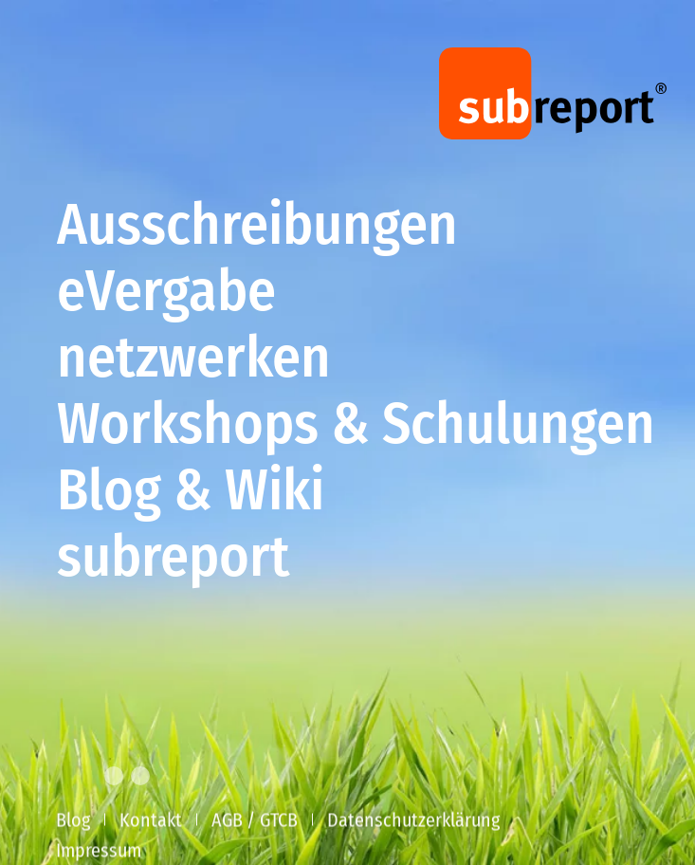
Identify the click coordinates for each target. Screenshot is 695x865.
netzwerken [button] (194, 360)
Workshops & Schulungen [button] (356, 427)
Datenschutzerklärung (413, 821)
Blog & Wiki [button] (190, 493)
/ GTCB (272, 821)
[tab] (80, 775)
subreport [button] (173, 559)
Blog (73, 821)
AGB (227, 821)
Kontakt (150, 821)
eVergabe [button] (166, 294)
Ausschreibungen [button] (257, 227)
